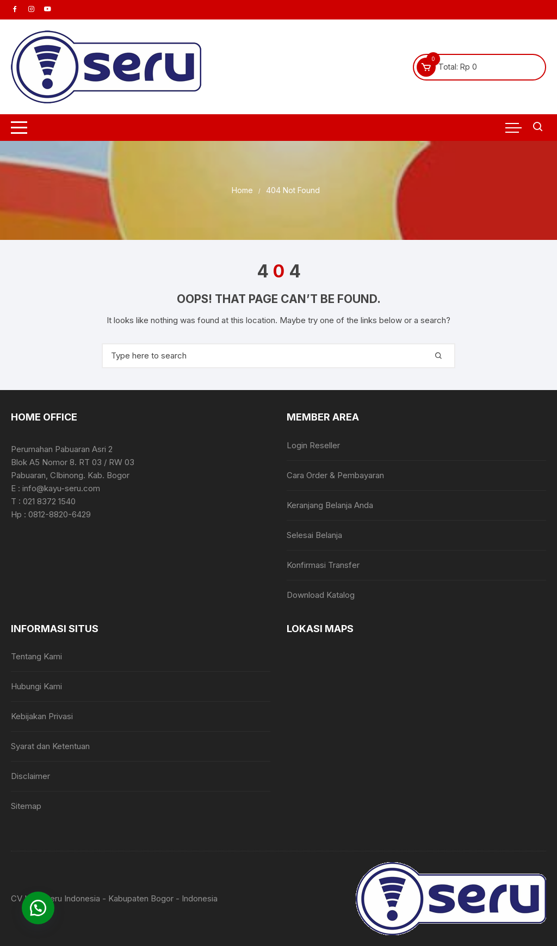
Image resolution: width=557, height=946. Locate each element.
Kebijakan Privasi (42, 716)
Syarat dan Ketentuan (50, 746)
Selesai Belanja (314, 535)
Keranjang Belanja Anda (330, 505)
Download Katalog (321, 595)
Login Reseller (313, 445)
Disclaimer (30, 776)
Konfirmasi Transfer (323, 565)
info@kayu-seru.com (61, 488)
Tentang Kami (36, 656)
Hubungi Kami (36, 686)
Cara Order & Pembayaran (335, 475)
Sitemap (26, 806)
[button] (38, 908)
